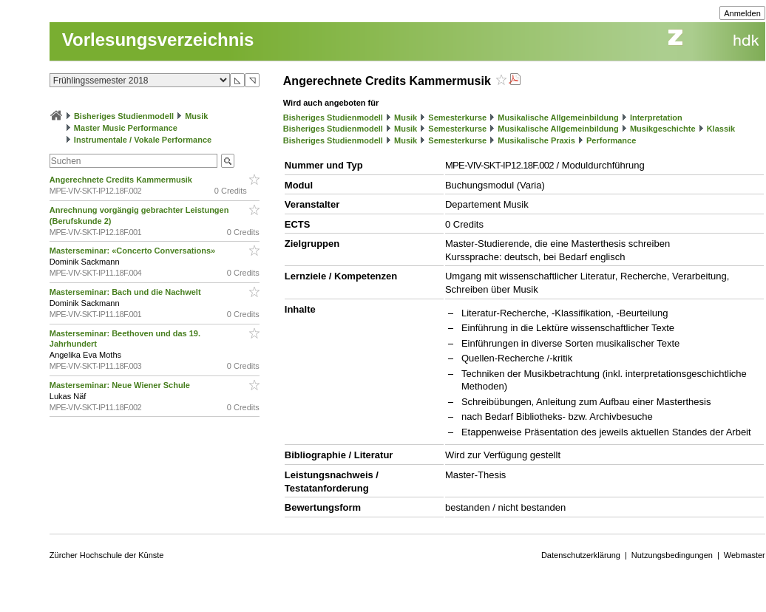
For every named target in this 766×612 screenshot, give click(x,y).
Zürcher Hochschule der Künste (107, 555)
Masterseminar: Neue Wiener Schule (121, 385)
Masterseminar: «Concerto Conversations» (133, 250)
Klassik (721, 128)
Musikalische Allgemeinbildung (558, 117)
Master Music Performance (125, 127)
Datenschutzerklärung (580, 555)
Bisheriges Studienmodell (124, 116)
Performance (611, 140)
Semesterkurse (457, 117)
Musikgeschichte (663, 128)
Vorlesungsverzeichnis (158, 40)
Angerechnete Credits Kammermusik (122, 179)
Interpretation (656, 117)
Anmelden (742, 13)
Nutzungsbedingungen (672, 555)
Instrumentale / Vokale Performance (142, 139)
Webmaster (744, 555)
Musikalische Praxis (536, 140)
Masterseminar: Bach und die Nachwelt (126, 292)
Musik (196, 116)
